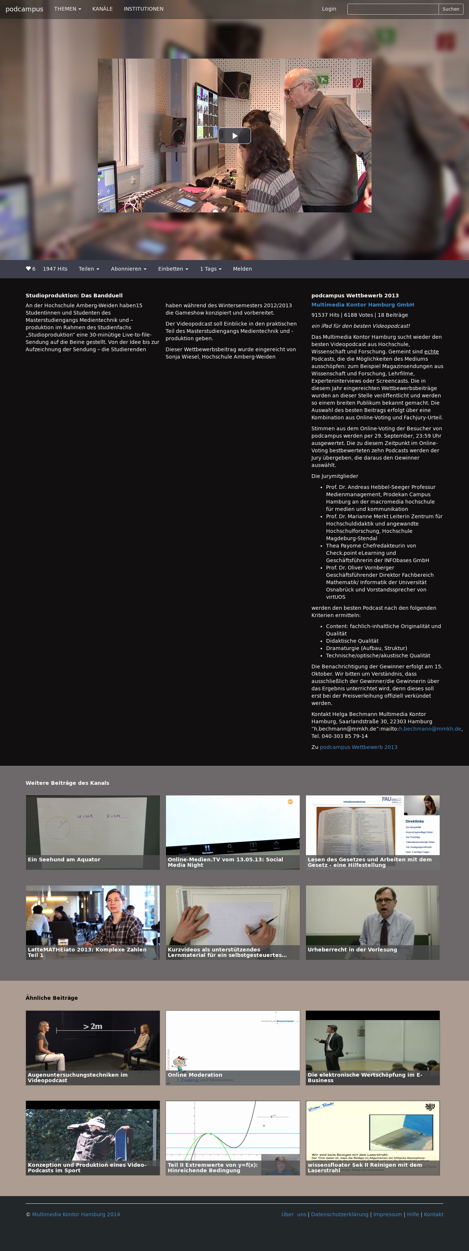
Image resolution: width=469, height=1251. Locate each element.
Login (329, 9)
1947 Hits (55, 269)
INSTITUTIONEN (143, 9)
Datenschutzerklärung (340, 1214)
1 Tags (211, 269)
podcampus (24, 9)
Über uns (293, 1214)
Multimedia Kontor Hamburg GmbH (362, 305)
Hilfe (413, 1214)
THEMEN (67, 9)
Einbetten (173, 269)
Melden (242, 269)
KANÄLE (102, 9)
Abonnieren (129, 269)
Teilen (89, 269)
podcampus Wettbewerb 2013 (359, 747)
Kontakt (433, 1214)
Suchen (451, 9)
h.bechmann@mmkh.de (430, 729)
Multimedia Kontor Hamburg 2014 (76, 1214)
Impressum (387, 1214)
